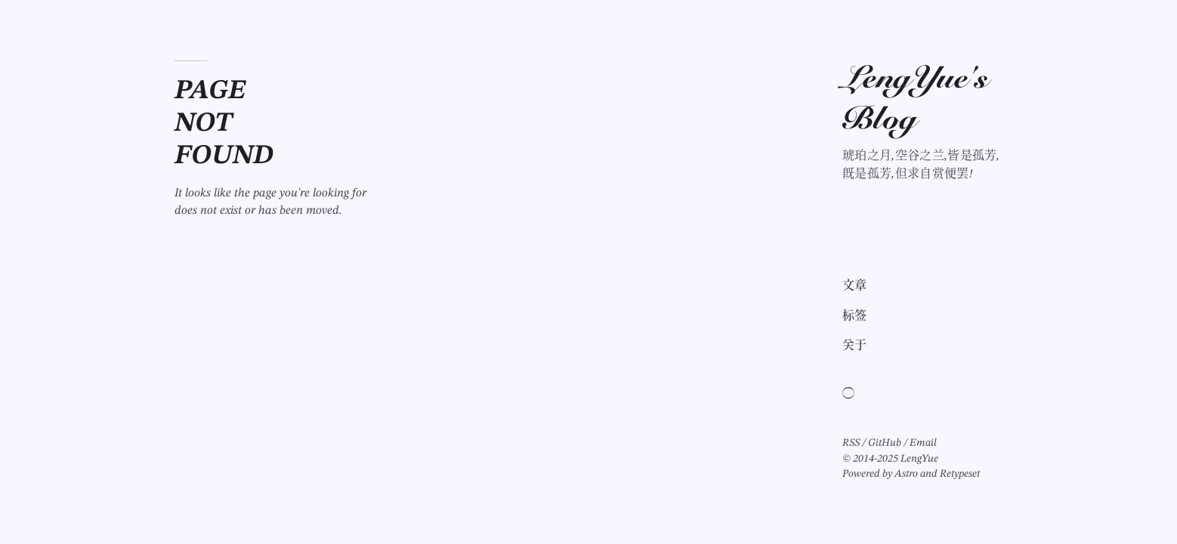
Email (923, 442)
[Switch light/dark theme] (848, 393)
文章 (854, 286)
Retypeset (960, 473)
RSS (851, 442)
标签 (854, 317)
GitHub (884, 442)
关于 (854, 346)
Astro (906, 473)
